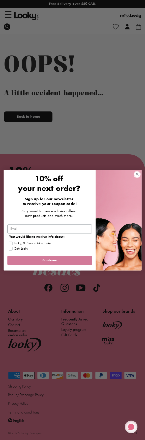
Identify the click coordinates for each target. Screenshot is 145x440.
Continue (49, 260)
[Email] (49, 228)
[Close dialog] (137, 174)
